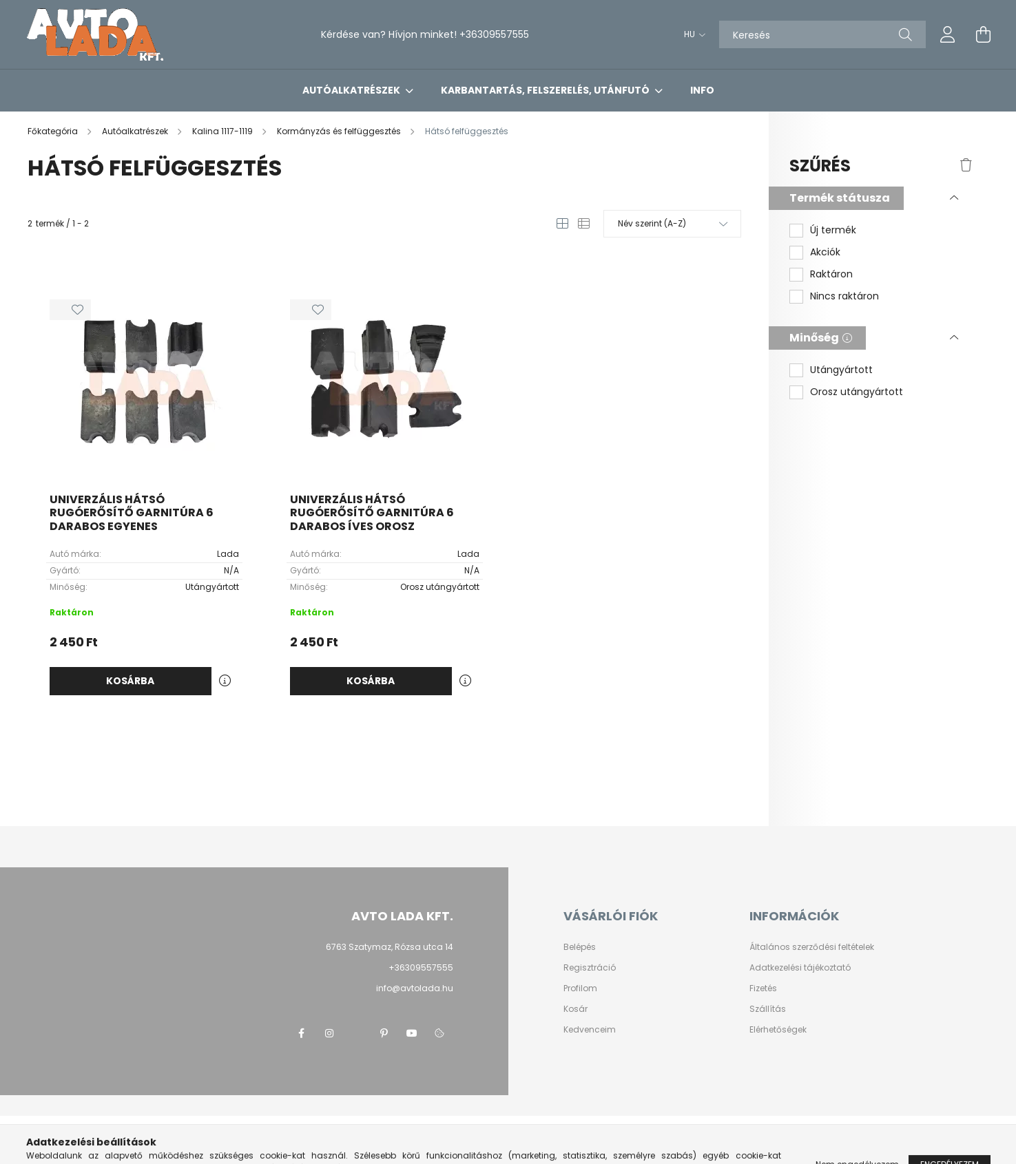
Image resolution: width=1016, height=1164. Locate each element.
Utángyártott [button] (841, 370)
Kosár (575, 1009)
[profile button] (948, 34)
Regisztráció (589, 968)
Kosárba (130, 681)
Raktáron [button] (831, 274)
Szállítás (767, 1009)
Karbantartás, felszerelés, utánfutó (546, 90)
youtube (412, 1033)
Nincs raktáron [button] (844, 296)
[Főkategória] (54, 131)
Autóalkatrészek (352, 90)
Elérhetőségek (778, 1030)
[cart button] (983, 34)
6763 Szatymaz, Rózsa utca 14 (389, 947)
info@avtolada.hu (414, 988)
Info (702, 90)
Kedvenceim (589, 1030)
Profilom (580, 988)
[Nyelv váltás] (691, 34)
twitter (357, 1033)
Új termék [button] (833, 230)
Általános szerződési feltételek (811, 947)
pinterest (384, 1033)
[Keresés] (822, 34)
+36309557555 (494, 34)
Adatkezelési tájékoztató (800, 968)
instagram (329, 1033)
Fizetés (763, 988)
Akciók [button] (825, 252)
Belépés (579, 947)
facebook (301, 1033)
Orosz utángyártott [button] (856, 392)
